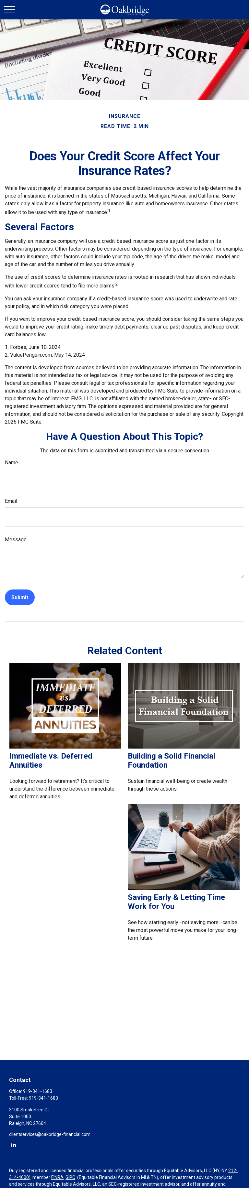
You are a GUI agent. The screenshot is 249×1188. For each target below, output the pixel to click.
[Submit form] (20, 597)
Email (11, 501)
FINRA (57, 1177)
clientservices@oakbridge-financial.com (49, 1134)
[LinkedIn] (13, 1144)
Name (11, 462)
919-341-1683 (37, 1091)
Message (16, 539)
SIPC (70, 1177)
